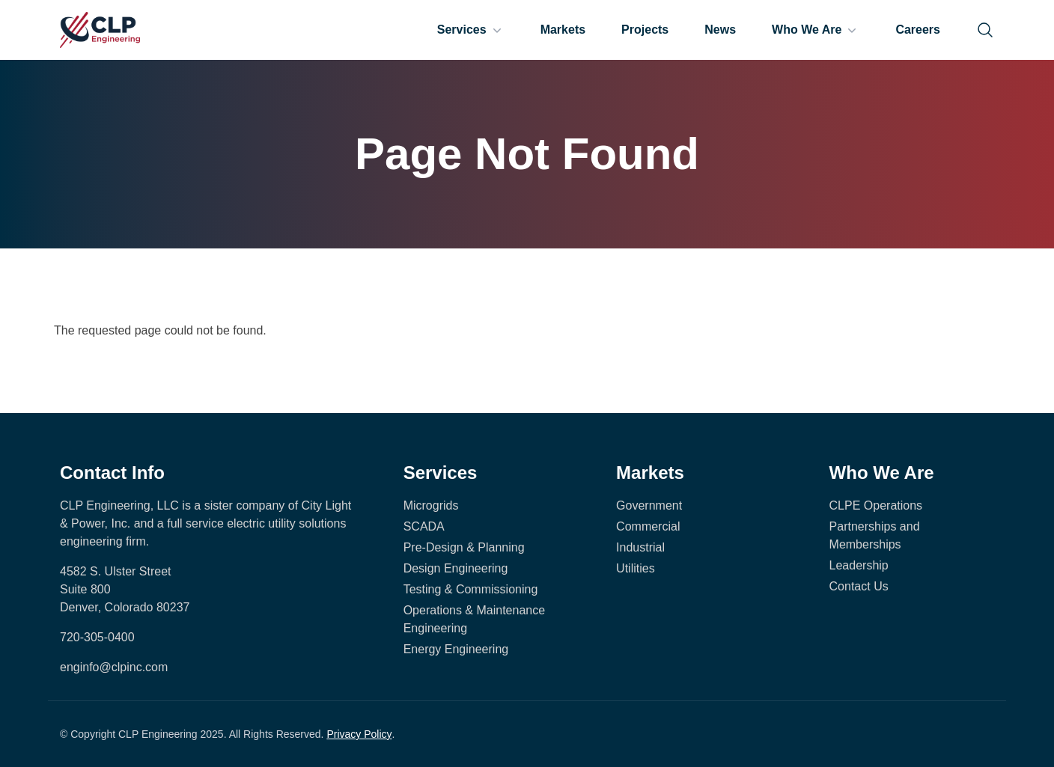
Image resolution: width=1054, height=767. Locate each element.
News (720, 29)
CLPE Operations (876, 505)
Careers (917, 29)
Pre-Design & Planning (464, 547)
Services (471, 29)
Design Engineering (455, 568)
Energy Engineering (456, 649)
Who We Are (815, 29)
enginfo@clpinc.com (114, 667)
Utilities (635, 568)
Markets (562, 29)
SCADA (424, 526)
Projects (644, 29)
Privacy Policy (359, 734)
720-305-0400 (97, 637)
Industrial (640, 547)
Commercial (648, 526)
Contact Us (859, 586)
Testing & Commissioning (470, 589)
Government (649, 505)
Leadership (859, 565)
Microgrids (431, 505)
